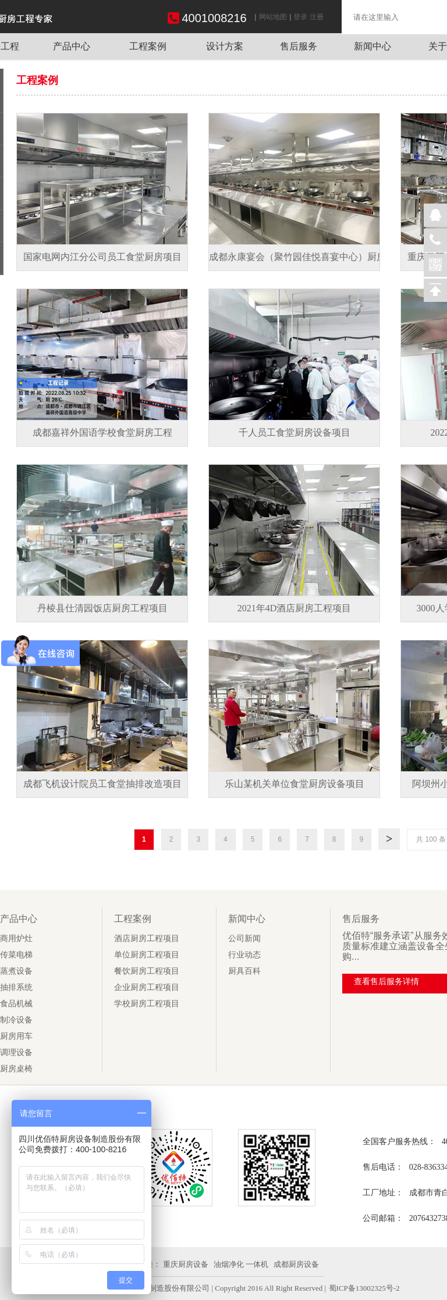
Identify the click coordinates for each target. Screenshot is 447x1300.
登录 (300, 17)
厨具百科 (244, 971)
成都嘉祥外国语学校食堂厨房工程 (102, 432)
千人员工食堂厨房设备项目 (294, 432)
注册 (317, 17)
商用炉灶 (16, 938)
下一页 (389, 837)
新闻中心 (372, 46)
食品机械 (16, 1003)
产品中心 (71, 46)
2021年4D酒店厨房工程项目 (294, 608)
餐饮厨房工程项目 (146, 971)
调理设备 (16, 1052)
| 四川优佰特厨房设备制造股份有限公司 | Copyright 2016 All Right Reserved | (201, 1288)
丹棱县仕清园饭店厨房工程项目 (102, 608)
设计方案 (224, 46)
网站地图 (273, 17)
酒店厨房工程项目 (146, 938)
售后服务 (298, 46)
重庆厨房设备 (185, 1264)
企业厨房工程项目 (146, 987)
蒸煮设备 (16, 971)
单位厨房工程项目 (146, 954)
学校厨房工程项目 (146, 1003)
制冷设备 (16, 1020)
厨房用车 (16, 1036)
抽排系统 (16, 987)
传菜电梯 (16, 954)
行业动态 (244, 954)
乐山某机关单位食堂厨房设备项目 (294, 784)
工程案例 (147, 46)
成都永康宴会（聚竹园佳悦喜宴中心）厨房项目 (307, 257)
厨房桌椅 (16, 1068)
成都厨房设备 (296, 1264)
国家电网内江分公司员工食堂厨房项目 (102, 257)
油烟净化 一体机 (241, 1264)
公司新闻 (244, 938)
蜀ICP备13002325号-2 (364, 1288)
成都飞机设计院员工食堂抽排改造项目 (102, 784)
